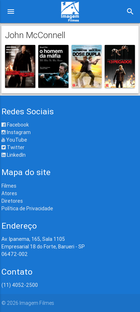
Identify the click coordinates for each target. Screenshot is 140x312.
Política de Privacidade (27, 208)
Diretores (12, 201)
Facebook (15, 124)
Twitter (13, 147)
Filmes (8, 186)
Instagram (16, 132)
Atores (9, 193)
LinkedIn (13, 155)
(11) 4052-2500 (19, 285)
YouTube (14, 140)
